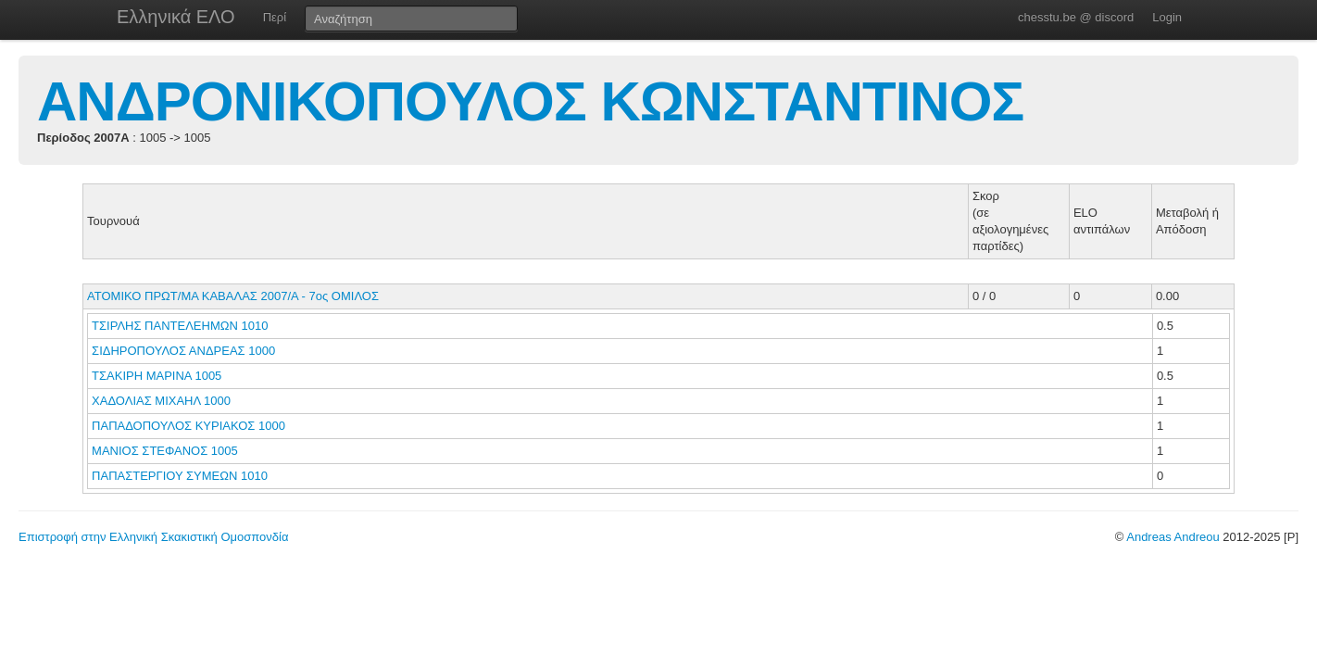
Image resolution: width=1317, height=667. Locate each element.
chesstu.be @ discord (1076, 17)
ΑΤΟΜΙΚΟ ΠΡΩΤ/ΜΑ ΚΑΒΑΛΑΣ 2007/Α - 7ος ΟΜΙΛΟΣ (233, 296)
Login (1167, 17)
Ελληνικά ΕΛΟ (176, 16)
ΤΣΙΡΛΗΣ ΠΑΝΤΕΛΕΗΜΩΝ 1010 (180, 326)
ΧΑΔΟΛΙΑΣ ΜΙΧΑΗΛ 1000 (161, 401)
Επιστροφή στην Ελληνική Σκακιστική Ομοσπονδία (153, 537)
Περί (274, 17)
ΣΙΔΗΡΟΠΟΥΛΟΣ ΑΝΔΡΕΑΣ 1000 (183, 351)
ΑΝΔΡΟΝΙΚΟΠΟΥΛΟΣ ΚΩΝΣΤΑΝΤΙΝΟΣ (530, 101)
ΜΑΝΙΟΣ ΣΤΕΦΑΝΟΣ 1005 (165, 451)
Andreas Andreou (1172, 537)
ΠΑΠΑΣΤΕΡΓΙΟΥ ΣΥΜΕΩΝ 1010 (180, 476)
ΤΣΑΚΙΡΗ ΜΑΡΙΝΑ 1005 (156, 376)
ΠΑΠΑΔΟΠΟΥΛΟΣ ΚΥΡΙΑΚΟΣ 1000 (188, 426)
